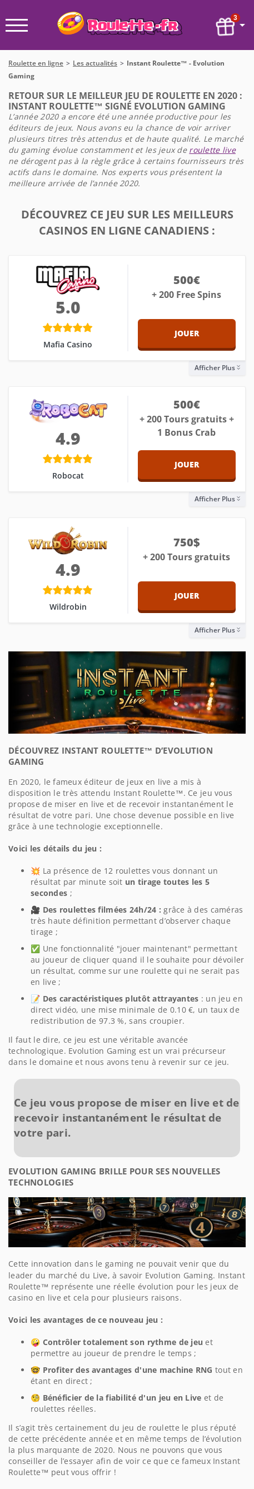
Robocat (68, 475)
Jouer (187, 333)
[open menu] (17, 25)
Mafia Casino (67, 344)
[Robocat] (67, 411)
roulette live (212, 150)
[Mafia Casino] (67, 279)
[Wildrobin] (67, 542)
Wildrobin (68, 606)
